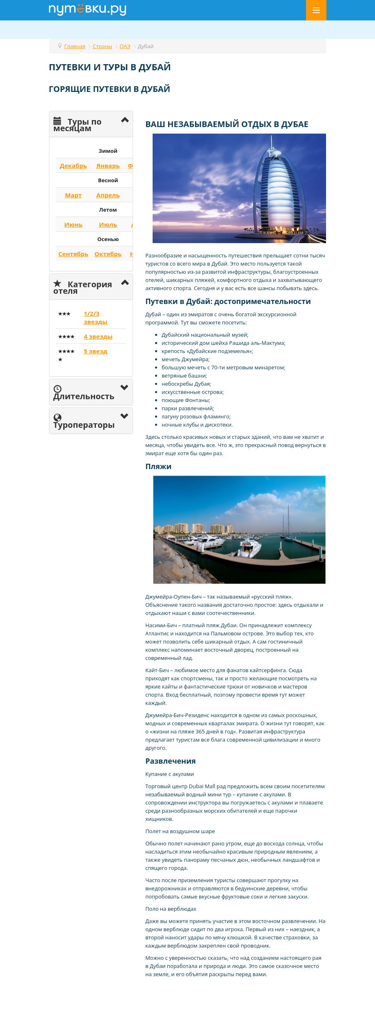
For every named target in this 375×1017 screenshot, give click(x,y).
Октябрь (108, 254)
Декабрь (73, 165)
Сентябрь (73, 254)
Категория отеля (82, 286)
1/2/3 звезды (96, 317)
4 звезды (98, 336)
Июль (108, 224)
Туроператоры (84, 421)
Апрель (108, 195)
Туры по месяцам (77, 124)
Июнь (73, 224)
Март (73, 195)
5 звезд (95, 351)
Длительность (84, 392)
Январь (108, 165)
